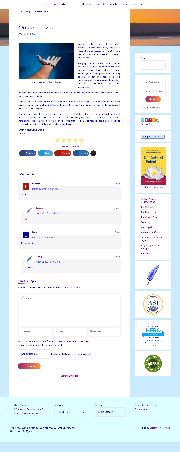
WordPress (164, 437)
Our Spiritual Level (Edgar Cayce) (153, 240)
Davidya (40, 214)
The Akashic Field (149, 219)
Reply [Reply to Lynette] (117, 189)
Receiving (145, 224)
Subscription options (151, 109)
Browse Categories (144, 414)
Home (21, 12)
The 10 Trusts (147, 208)
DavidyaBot (146, 125)
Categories (100, 414)
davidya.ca (153, 336)
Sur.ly (158, 343)
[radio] (57, 145)
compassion (104, 46)
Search (144, 58)
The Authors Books (153, 189)
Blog (28, 12)
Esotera (152, 437)
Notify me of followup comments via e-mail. (56, 361)
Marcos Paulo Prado (51, 84)
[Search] (141, 4)
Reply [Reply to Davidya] (117, 214)
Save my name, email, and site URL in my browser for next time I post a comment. (56, 348)
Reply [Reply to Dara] (117, 238)
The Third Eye (147, 255)
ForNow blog (141, 419)
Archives (59, 414)
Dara (35, 238)
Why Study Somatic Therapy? (150, 248)
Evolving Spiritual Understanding (149, 202)
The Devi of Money (150, 214)
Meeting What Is (149, 229)
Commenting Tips (69, 384)
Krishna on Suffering (150, 234)
